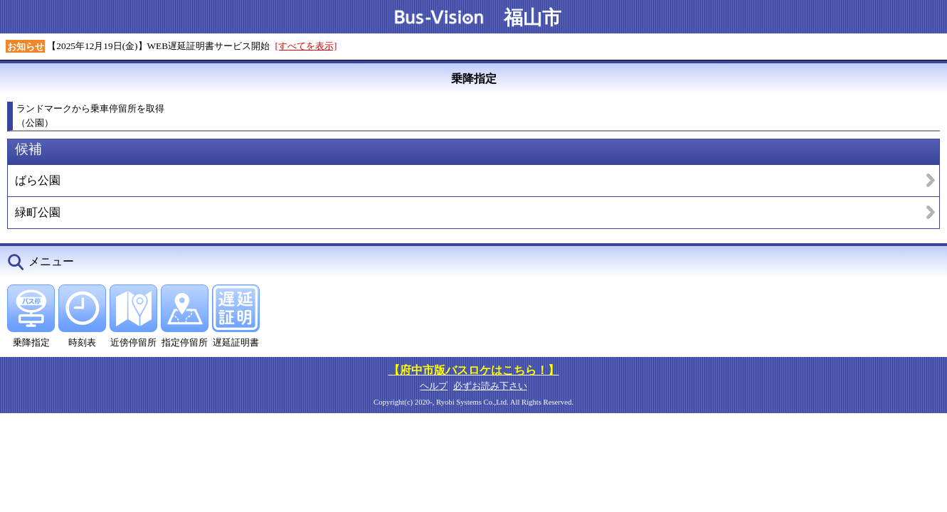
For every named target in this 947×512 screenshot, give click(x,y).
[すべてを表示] (306, 46)
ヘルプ (434, 385)
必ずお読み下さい (490, 385)
